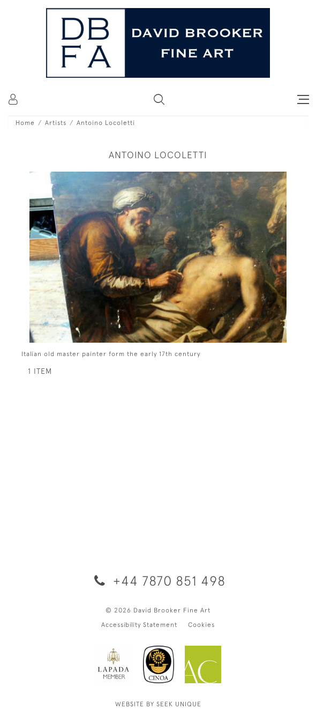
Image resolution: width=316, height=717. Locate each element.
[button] (159, 99)
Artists (55, 123)
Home (25, 123)
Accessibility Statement (139, 625)
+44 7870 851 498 (158, 580)
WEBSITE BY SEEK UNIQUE (158, 704)
